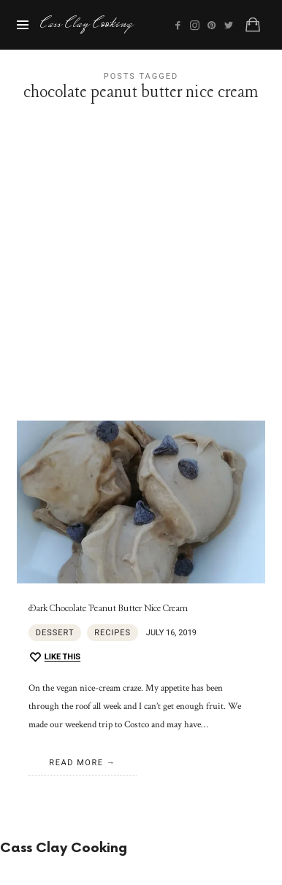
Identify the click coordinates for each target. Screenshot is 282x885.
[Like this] (54, 657)
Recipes (112, 632)
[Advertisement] (141, 272)
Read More (76, 762)
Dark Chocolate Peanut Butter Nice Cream (108, 608)
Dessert (55, 632)
